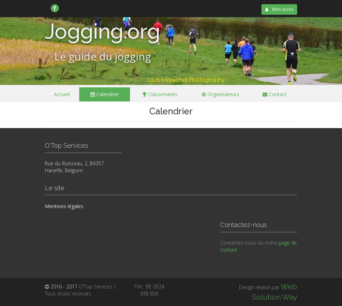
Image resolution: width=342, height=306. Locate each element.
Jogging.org (102, 31)
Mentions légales (64, 206)
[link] (55, 8)
